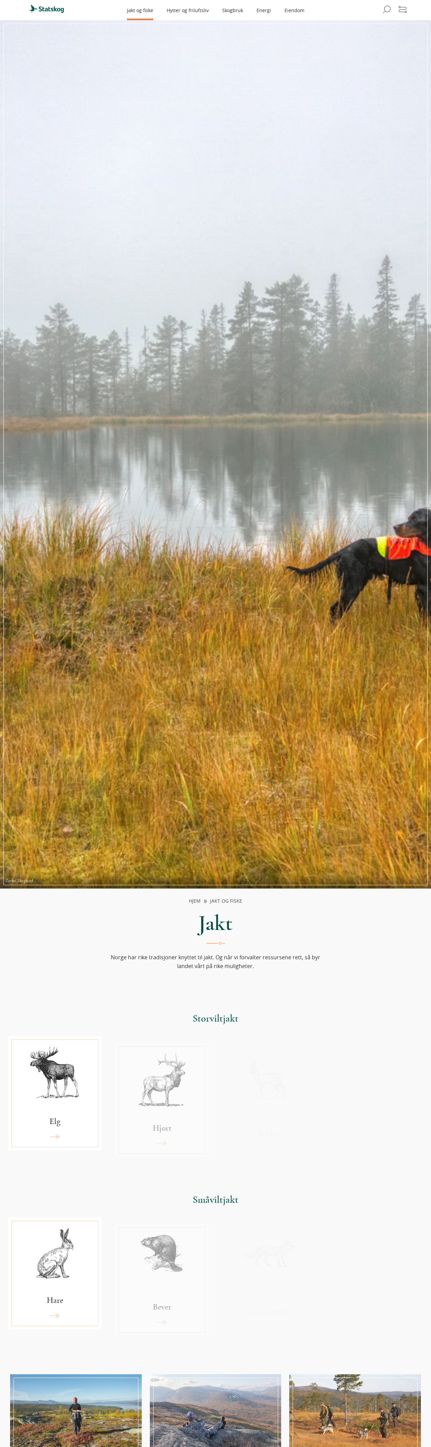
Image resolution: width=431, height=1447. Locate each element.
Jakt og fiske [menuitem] (140, 10)
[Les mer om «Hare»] (55, 1285)
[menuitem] (49, 10)
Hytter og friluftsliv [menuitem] (188, 10)
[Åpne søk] (386, 10)
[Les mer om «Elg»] (55, 1105)
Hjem (195, 901)
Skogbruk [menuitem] (232, 10)
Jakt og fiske (226, 901)
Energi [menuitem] (264, 10)
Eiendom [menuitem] (294, 10)
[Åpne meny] (403, 10)
